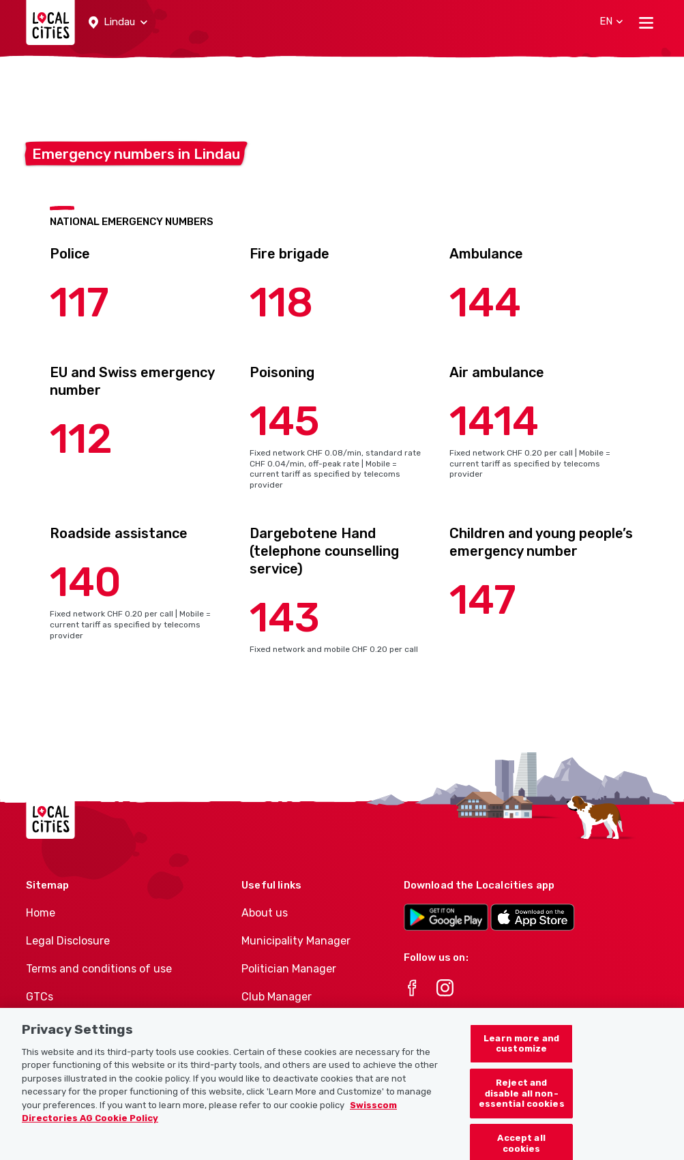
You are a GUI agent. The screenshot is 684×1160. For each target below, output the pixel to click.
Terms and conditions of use (99, 968)
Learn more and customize (521, 1050)
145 (285, 421)
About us (264, 912)
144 (485, 302)
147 (482, 600)
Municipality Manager (296, 940)
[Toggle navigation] (646, 22)
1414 (494, 421)
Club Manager (276, 996)
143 (285, 617)
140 (85, 582)
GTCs (39, 996)
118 (281, 302)
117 (79, 302)
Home (40, 912)
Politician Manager (288, 968)
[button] (118, 22)
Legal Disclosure (68, 940)
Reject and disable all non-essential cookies (522, 1100)
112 (81, 439)
